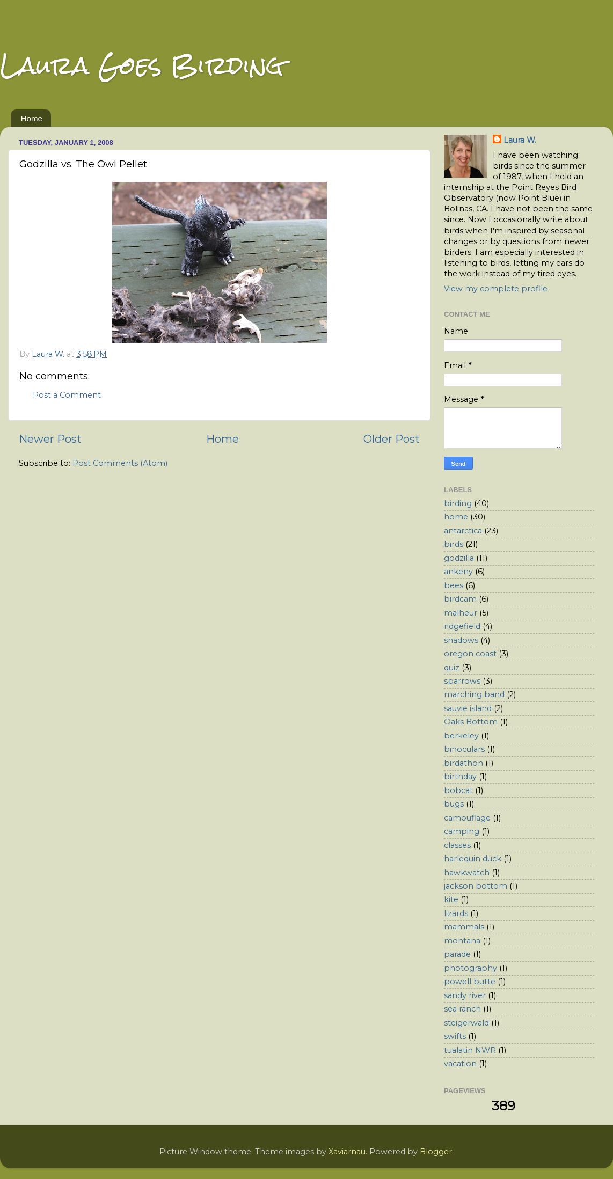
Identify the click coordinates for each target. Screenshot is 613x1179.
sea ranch (462, 1009)
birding (458, 503)
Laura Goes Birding (141, 65)
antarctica (463, 531)
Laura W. (519, 140)
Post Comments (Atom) (119, 463)
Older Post (391, 438)
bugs (454, 804)
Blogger (436, 1151)
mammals (464, 927)
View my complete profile (496, 289)
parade (457, 954)
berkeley (461, 736)
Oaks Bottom (471, 722)
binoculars (464, 749)
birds (453, 544)
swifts (455, 1036)
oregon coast (470, 653)
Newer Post (50, 438)
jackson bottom (475, 886)
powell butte (469, 981)
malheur (460, 613)
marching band (474, 694)
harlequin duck (472, 858)
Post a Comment (67, 395)
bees (453, 585)
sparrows (462, 681)
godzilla (459, 558)
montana (462, 941)
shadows (461, 640)
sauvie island (468, 708)
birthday (460, 776)
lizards (456, 913)
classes (457, 845)
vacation (460, 1063)
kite (451, 899)
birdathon (463, 763)
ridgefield (462, 626)
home (456, 517)
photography (470, 968)
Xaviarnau (347, 1151)
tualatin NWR (470, 1050)
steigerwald (466, 1023)
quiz (451, 667)
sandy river (465, 995)
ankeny (458, 571)
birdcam (460, 599)
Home (31, 118)
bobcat (458, 790)
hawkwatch (467, 872)
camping (461, 831)
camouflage (467, 818)
